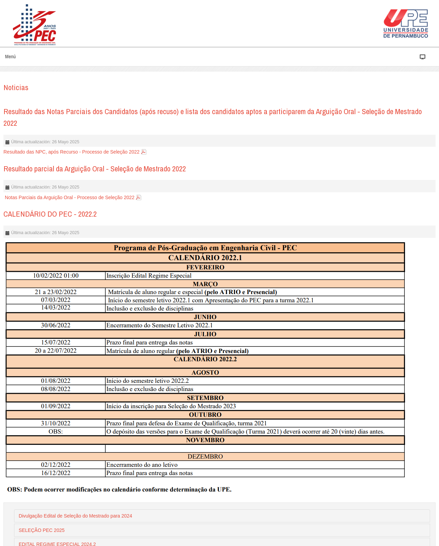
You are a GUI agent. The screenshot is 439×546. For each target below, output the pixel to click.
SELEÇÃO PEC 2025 (41, 530)
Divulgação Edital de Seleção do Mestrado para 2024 (75, 516)
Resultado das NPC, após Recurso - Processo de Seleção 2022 (71, 152)
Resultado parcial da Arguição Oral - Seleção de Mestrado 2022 (94, 168)
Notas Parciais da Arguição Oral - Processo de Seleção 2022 (68, 197)
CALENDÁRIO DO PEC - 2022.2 (50, 214)
